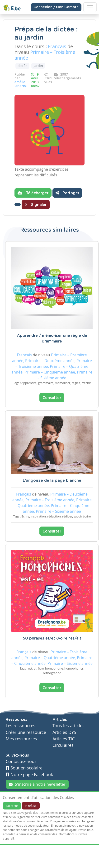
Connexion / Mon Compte (56, 7)
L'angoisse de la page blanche (52, 480)
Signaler (36, 204)
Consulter (51, 397)
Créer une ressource (26, 732)
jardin (38, 65)
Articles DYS (64, 732)
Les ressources (20, 725)
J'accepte (12, 806)
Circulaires (63, 745)
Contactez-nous (21, 761)
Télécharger (33, 193)
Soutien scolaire (24, 768)
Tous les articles (68, 725)
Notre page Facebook (29, 774)
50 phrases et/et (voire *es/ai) (52, 638)
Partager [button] (67, 193)
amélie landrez (20, 84)
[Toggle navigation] (90, 7)
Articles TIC (63, 739)
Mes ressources (21, 739)
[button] (17, 204)
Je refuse (31, 806)
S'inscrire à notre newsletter (37, 784)
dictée (22, 65)
